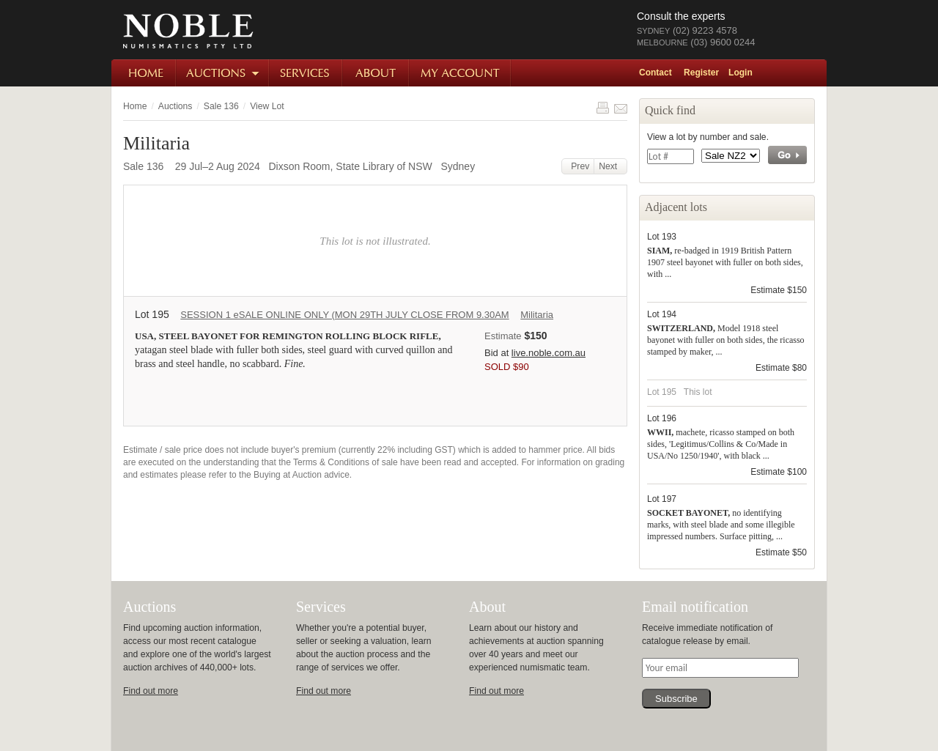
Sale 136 (221, 106)
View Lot (267, 106)
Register (701, 72)
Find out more (150, 691)
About (376, 72)
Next (610, 166)
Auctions (223, 72)
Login (740, 72)
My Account (461, 72)
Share (620, 107)
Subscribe (676, 698)
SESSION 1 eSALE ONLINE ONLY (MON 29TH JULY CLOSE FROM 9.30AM (344, 314)
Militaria (536, 314)
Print (602, 107)
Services (306, 72)
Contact (655, 72)
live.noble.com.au (549, 352)
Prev (578, 166)
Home (144, 72)
